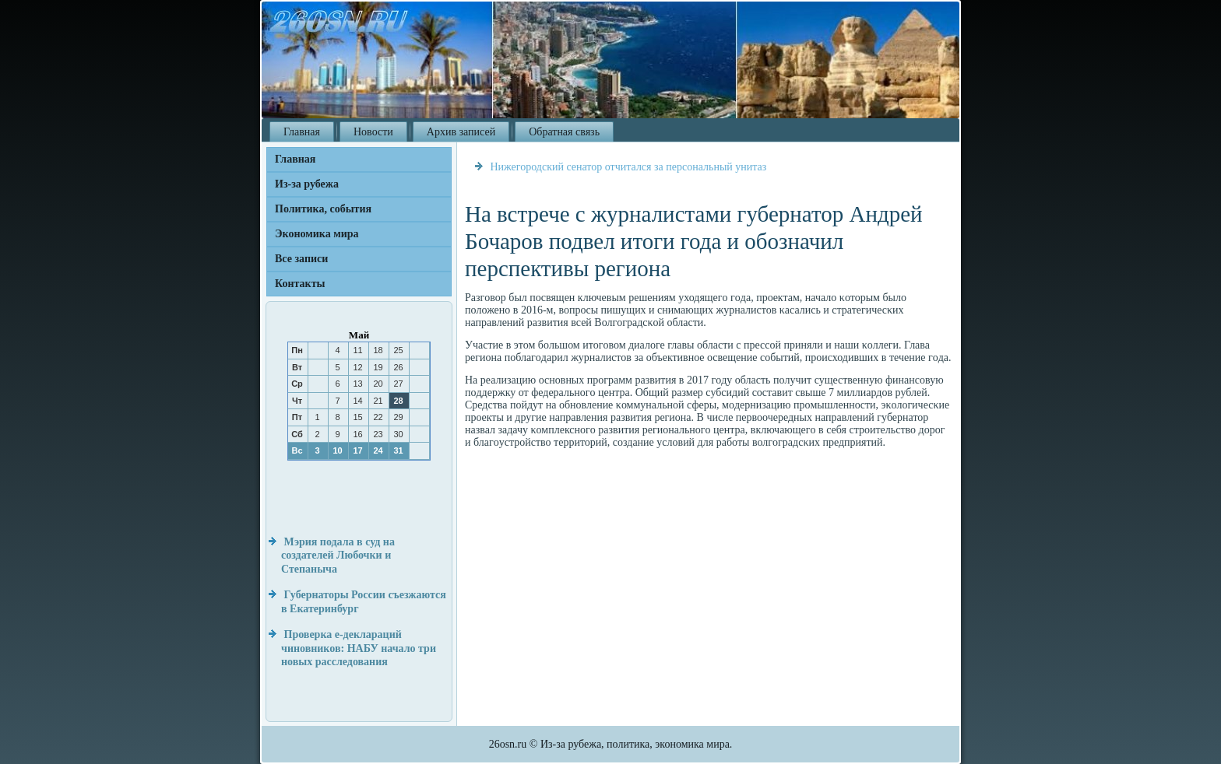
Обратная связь (564, 132)
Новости (373, 132)
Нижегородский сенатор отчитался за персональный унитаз (629, 167)
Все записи (301, 259)
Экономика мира (317, 234)
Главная (301, 132)
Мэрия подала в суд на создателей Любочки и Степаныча (338, 555)
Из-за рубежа (307, 184)
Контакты (300, 283)
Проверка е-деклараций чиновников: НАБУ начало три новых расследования (358, 648)
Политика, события (323, 209)
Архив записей (461, 132)
